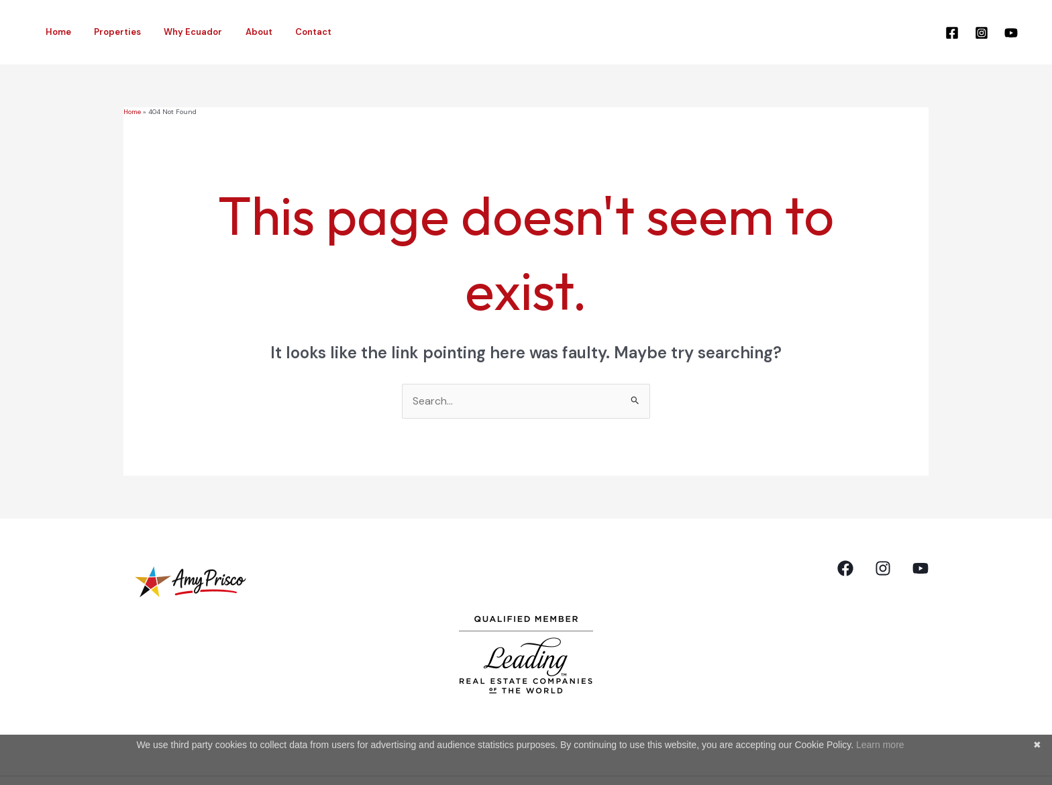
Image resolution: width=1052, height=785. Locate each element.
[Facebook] (952, 33)
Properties (109, 32)
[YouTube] (1011, 33)
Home (55, 32)
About (239, 32)
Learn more (880, 744)
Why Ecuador (179, 32)
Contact (288, 32)
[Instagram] (981, 33)
